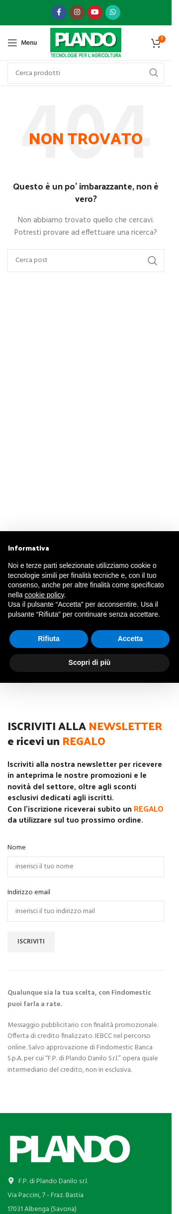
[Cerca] (85, 260)
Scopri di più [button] (90, 662)
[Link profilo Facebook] (59, 12)
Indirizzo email (28, 892)
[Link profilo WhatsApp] (112, 12)
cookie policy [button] (44, 595)
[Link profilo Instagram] (77, 12)
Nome (16, 847)
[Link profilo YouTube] (95, 12)
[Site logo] (85, 43)
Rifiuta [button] (49, 639)
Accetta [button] (130, 639)
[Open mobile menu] (22, 43)
